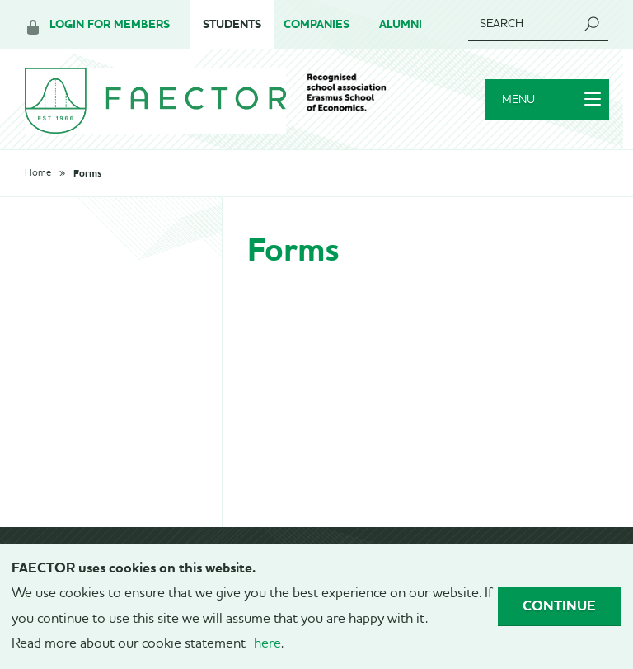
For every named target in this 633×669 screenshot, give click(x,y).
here (267, 644)
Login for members (109, 24)
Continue (559, 605)
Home (38, 176)
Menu (550, 101)
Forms (87, 175)
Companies (316, 24)
